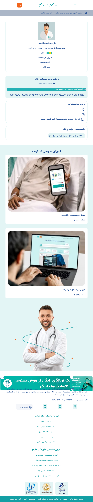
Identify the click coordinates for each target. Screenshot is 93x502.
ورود (19, 5)
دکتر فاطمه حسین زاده (46, 436)
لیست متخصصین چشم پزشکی (46, 475)
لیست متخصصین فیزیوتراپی (47, 455)
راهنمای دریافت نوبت (46, 83)
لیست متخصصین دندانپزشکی (46, 460)
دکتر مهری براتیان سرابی (46, 442)
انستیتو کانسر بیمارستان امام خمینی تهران (57, 119)
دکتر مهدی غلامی (46, 421)
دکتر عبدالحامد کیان (46, 431)
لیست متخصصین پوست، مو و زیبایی (46, 465)
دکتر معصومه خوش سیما (46, 426)
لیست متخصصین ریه (46, 470)
